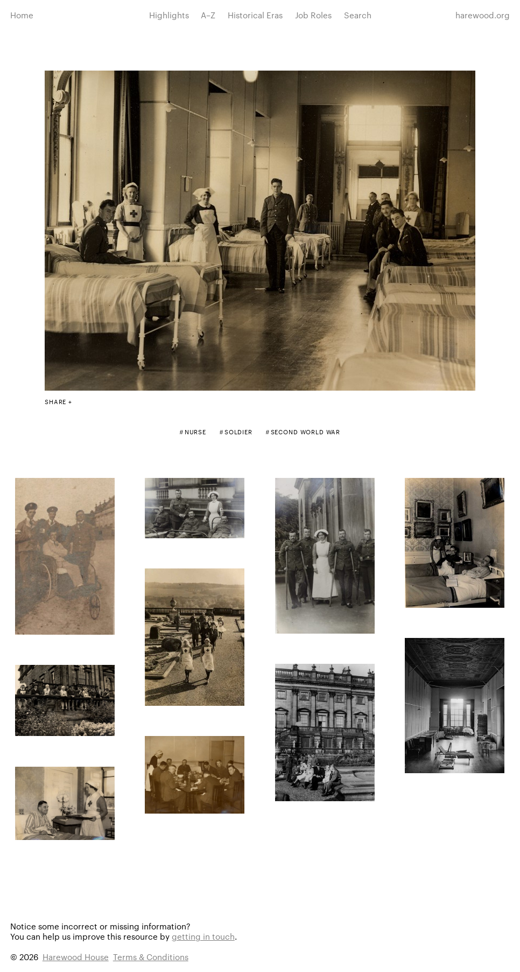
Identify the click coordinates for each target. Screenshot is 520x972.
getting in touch (203, 936)
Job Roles (313, 14)
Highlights (169, 14)
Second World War (306, 431)
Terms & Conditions (150, 956)
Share (55, 401)
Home (21, 14)
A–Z (208, 14)
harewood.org (482, 14)
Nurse (195, 431)
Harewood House (76, 956)
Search (357, 14)
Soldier (238, 431)
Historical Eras (255, 14)
